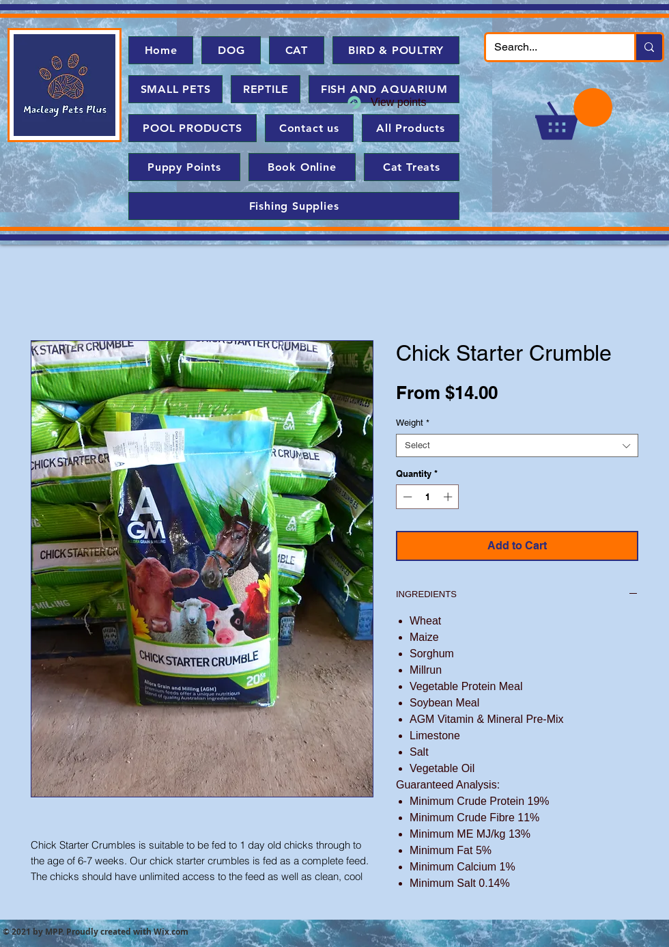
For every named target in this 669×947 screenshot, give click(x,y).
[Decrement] (406, 496)
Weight (412, 422)
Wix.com (171, 931)
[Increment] (449, 496)
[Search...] (550, 47)
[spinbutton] (427, 496)
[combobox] (517, 445)
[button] (573, 113)
